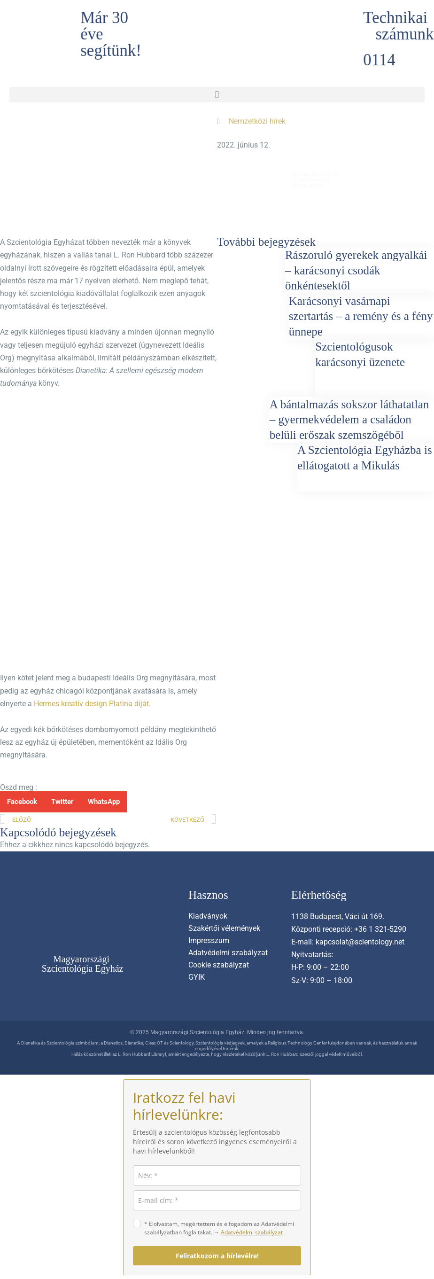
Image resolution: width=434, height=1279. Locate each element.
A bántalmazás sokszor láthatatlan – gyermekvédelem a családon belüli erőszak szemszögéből (349, 419)
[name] (217, 1175)
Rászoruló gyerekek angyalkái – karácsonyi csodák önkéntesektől (356, 270)
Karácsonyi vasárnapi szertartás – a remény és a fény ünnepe (361, 316)
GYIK (196, 977)
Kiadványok (207, 916)
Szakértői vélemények (224, 928)
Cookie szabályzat (218, 964)
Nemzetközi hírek (257, 118)
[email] (217, 1200)
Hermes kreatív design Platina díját (91, 703)
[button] (217, 91)
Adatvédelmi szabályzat (228, 952)
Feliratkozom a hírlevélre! (217, 1255)
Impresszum (208, 940)
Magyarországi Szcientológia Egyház (83, 964)
